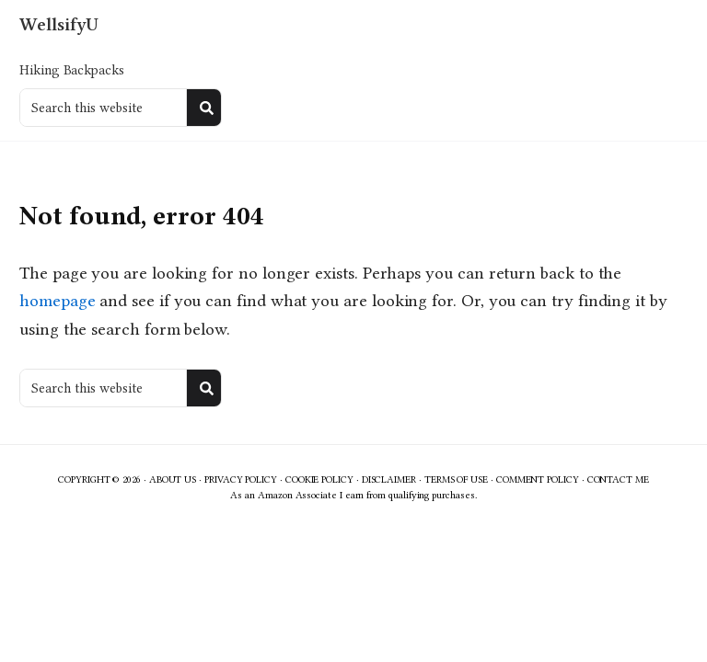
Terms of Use (456, 479)
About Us (172, 479)
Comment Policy (537, 479)
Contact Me (618, 479)
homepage (57, 301)
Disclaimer (389, 479)
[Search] (206, 107)
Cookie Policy (319, 479)
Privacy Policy (240, 479)
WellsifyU (59, 24)
